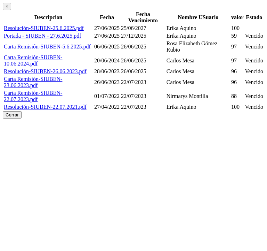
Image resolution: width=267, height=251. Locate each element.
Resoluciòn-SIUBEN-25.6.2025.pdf (44, 28)
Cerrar (12, 114)
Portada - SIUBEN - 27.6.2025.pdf (42, 36)
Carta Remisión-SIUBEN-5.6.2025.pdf (47, 47)
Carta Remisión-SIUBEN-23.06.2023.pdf (33, 82)
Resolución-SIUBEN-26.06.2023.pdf (45, 71)
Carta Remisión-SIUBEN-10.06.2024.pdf (33, 60)
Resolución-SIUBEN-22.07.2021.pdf (45, 107)
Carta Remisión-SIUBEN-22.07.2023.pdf (33, 96)
